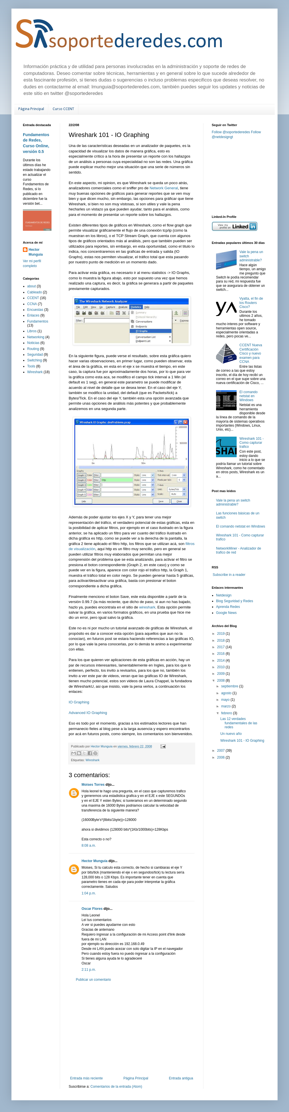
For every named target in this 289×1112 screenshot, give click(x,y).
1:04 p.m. (89, 893)
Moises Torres (93, 785)
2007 (221, 751)
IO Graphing (79, 702)
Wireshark (93, 760)
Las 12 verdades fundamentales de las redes (238, 723)
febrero (227, 713)
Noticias (33, 343)
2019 (221, 634)
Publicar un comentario (93, 980)
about (31, 286)
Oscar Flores (92, 909)
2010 (221, 667)
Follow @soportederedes (231, 132)
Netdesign (223, 595)
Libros (32, 331)
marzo (226, 706)
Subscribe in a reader (229, 575)
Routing (33, 349)
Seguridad (35, 355)
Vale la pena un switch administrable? (233, 502)
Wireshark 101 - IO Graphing (242, 741)
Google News (226, 613)
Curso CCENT (63, 109)
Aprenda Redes (228, 607)
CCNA (32, 304)
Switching (34, 360)
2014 (221, 661)
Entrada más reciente (86, 1078)
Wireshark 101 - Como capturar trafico (251, 443)
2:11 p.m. (89, 970)
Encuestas (35, 310)
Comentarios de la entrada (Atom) (116, 1087)
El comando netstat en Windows (248, 396)
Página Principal (31, 109)
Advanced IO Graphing (88, 713)
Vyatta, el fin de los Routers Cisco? (251, 303)
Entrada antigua (181, 1078)
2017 (221, 647)
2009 (221, 674)
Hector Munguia (95, 861)
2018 (221, 640)
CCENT (33, 298)
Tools (31, 366)
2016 (221, 654)
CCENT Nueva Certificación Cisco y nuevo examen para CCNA (250, 353)
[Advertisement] (131, 1029)
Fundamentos (37, 321)
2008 (221, 681)
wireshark (147, 607)
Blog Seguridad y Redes (234, 601)
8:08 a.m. (89, 846)
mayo (226, 700)
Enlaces (33, 315)
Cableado (34, 292)
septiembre (230, 686)
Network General (164, 188)
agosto (226, 693)
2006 (221, 757)
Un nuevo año (231, 734)
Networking (35, 337)
